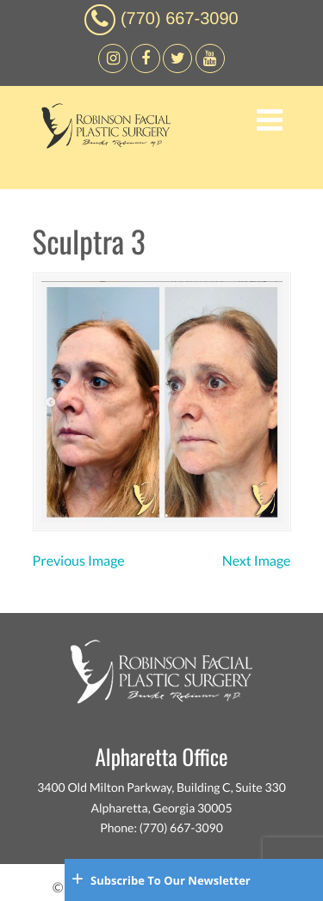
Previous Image (79, 561)
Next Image (256, 561)
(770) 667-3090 (180, 18)
